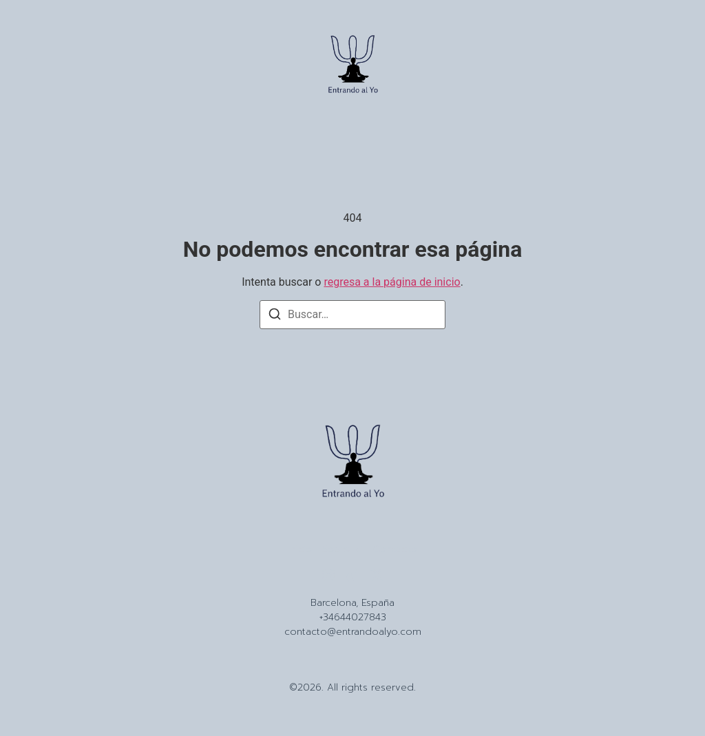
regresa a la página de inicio (392, 281)
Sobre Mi (342, 549)
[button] (36, 67)
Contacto (395, 549)
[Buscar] (275, 316)
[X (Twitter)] (376, 575)
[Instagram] (328, 575)
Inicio (300, 549)
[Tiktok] (352, 575)
